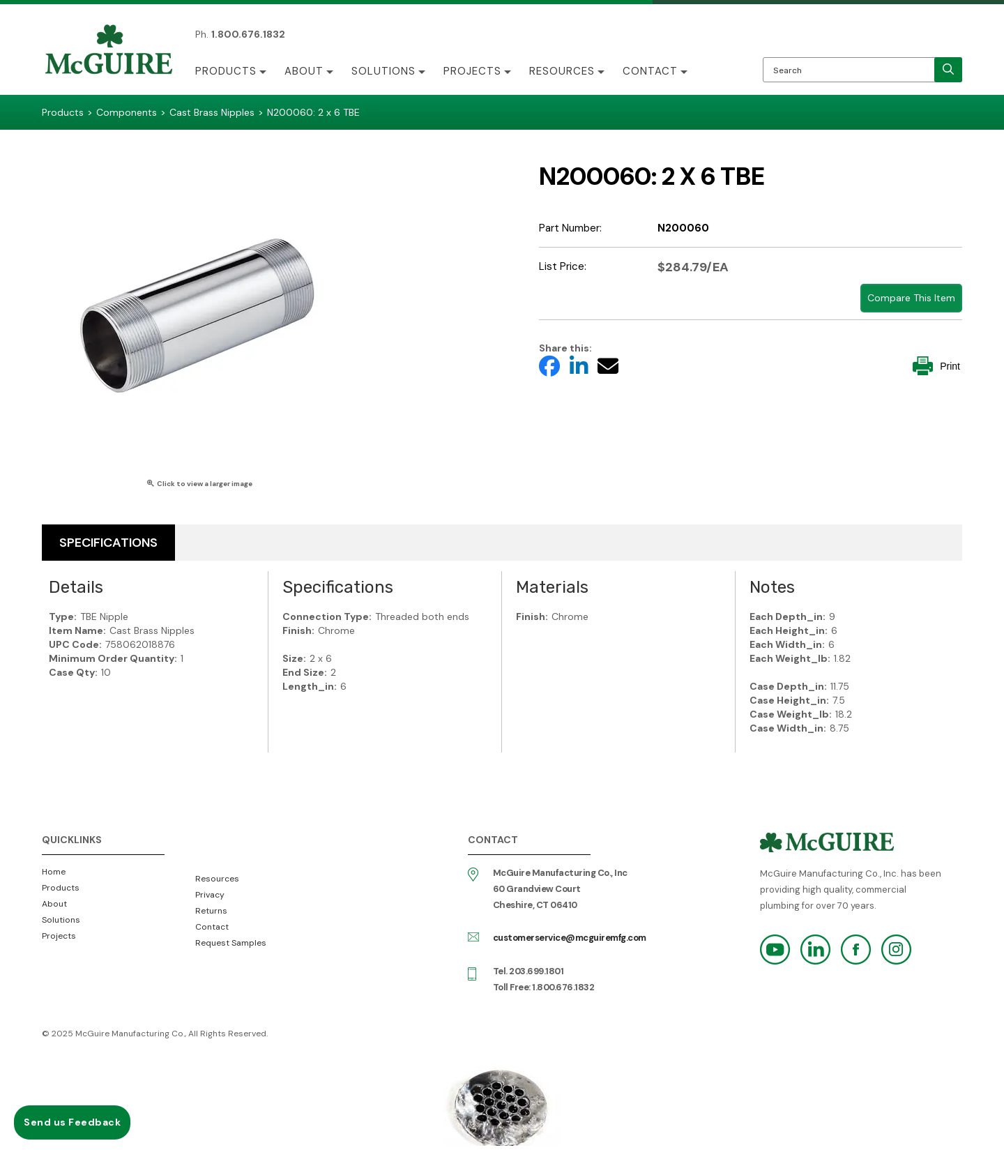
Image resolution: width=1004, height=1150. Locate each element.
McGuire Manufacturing (109, 51)
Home (54, 871)
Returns (211, 910)
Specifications (108, 542)
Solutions (383, 71)
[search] (948, 69)
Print (936, 365)
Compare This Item (911, 298)
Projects (472, 71)
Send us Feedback (72, 1122)
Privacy (210, 894)
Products (226, 71)
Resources (562, 71)
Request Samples (230, 942)
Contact (650, 71)
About (304, 71)
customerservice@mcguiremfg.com (569, 938)
